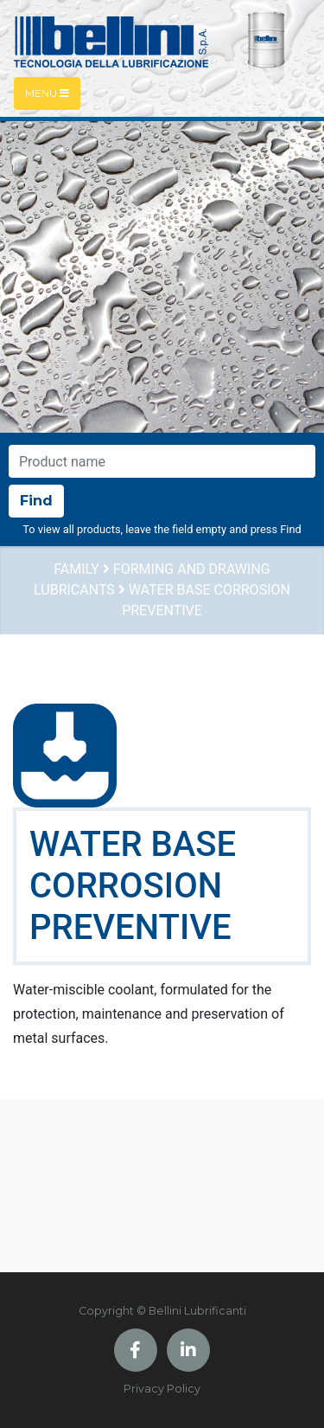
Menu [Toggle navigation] (47, 93)
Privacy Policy (162, 1388)
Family (76, 569)
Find (36, 500)
